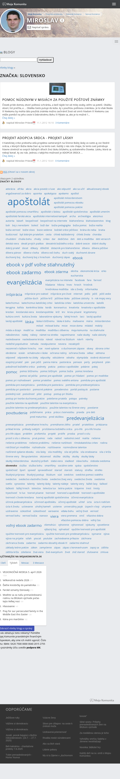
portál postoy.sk (79, 389)
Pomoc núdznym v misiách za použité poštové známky (53, 99)
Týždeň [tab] (13, 562)
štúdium (50, 474)
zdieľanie (26, 552)
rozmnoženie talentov (75, 447)
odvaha (70, 357)
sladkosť (69, 461)
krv (63, 312)
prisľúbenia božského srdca (57, 429)
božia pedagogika (61, 225)
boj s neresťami (20, 225)
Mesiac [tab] (25, 562)
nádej (25, 334)
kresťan (10, 312)
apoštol (75, 193)
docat (25, 248)
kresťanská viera (25, 312)
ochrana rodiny (58, 353)
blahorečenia (76, 220)
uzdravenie (12, 511)
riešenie (96, 438)
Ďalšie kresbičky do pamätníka (19, 585)
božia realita (96, 225)
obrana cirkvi (102, 348)
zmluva (104, 552)
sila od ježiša (71, 451)
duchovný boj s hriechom (36, 257)
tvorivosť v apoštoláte (93, 492)
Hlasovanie (9, 606)
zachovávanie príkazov (67, 538)
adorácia (10, 188)
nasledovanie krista (33, 339)
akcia (28, 188)
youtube (47, 538)
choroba (96, 234)
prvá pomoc (38, 438)
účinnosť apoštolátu (45, 502)
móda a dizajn (13, 330)
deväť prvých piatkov (32, 243)
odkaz (90, 353)
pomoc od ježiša (28, 375)
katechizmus (12, 302)
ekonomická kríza (89, 271)
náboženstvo (13, 334)
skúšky (66, 456)
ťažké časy (91, 483)
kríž (58, 312)
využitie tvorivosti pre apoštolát (88, 529)
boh (8, 225)
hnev (69, 284)
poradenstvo (61, 389)
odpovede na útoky (27, 357)
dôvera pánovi (13, 252)
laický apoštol (94, 316)
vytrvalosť (64, 529)
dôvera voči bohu (50, 252)
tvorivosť (50, 492)
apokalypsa (50, 193)
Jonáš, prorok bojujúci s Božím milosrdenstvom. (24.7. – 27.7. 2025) (21, 738)
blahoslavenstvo (95, 220)
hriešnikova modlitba (56, 289)
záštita (104, 547)
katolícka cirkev (63, 302)
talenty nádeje (60, 483)
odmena (100, 353)
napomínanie (67, 334)
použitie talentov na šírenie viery (67, 407)
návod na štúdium (65, 339)
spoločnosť (11, 470)
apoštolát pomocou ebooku (68, 202)
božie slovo (29, 229)
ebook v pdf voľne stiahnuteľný (40, 264)
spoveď (31, 470)
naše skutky (83, 334)
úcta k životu (12, 506)
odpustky (45, 357)
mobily (98, 325)
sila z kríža (105, 451)
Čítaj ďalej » (8, 117)
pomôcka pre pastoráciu (50, 384)
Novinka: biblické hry (90, 747)
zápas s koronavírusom (75, 547)
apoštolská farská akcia (18, 216)
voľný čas (96, 520)
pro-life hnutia (93, 429)
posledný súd (13, 394)
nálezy (33, 334)
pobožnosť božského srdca (20, 366)
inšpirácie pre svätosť (36, 293)
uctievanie (27, 506)
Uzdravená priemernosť (55, 732)
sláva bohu (82, 461)
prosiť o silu (83, 433)
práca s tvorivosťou (64, 412)
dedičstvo (63, 239)
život (67, 552)
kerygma (10, 307)
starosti (68, 470)
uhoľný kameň (43, 506)
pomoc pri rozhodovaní (18, 380)
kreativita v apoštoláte (93, 307)
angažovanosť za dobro (18, 193)
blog (108, 220)
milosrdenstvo (102, 321)
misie (65, 325)
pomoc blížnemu (29, 371)
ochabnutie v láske (37, 353)
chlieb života (83, 234)
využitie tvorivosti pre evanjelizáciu (25, 533)
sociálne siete (65, 465)
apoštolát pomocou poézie (68, 207)
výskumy (90, 524)
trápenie (79, 488)
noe (40, 348)
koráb (48, 307)
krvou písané (74, 312)
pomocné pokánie (42, 389)
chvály (37, 239)
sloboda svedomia (100, 461)
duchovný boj (13, 257)
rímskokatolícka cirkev (86, 442)
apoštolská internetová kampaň (50, 216)
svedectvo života (83, 479)
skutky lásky (87, 456)
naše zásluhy (99, 334)
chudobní (11, 239)
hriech (77, 284)
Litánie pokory (50, 749)
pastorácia (65, 362)
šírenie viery (12, 456)
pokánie (85, 366)
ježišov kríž (46, 298)
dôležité (44, 248)
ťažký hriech (22, 488)
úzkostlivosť (39, 511)
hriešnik (88, 284)
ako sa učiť (79, 188)
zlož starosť (78, 552)
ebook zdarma (56, 271)
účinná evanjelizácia (82, 497)
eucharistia (77, 275)
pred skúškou (56, 416)
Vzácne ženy (49, 717)
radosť (58, 438)
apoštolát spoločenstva (75, 211)
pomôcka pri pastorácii (18, 389)
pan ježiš (36, 362)
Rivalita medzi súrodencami (57, 738)
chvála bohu (25, 239)
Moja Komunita (35, 14)
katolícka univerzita (83, 302)
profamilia (40, 433)
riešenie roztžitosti (62, 442)
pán (27, 362)
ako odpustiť (64, 188)
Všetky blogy (6, 67)
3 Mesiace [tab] (38, 562)
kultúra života (29, 316)
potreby (83, 398)
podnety (41, 366)
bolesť (34, 225)
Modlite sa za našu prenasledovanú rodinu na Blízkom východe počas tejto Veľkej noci (22, 598)
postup (47, 394)
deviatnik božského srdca (59, 243)
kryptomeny (90, 312)
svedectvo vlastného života (33, 479)
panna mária (50, 362)
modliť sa (28, 330)
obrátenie (11, 353)
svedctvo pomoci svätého (89, 474)
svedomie (99, 479)
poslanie (94, 389)
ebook (78, 257)
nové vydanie (52, 348)
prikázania (101, 424)
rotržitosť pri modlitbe (18, 447)
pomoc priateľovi (42, 380)
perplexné (97, 362)
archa (73, 216)
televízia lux (49, 488)
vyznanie (96, 533)
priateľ (76, 424)
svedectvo (11, 479)
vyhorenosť (77, 524)
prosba (71, 433)
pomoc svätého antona (66, 380)
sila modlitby (55, 451)
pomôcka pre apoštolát (93, 380)
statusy (79, 470)
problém (27, 433)
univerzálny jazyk (73, 506)
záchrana (86, 538)
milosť (39, 325)
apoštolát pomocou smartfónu (22, 211)
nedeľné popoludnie (17, 343)
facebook (80, 280)
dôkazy (34, 248)
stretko (98, 470)
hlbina (60, 284)
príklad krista (13, 429)
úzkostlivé (25, 511)
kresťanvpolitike (44, 312)
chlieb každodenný (64, 234)
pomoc (11, 371)
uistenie (57, 506)
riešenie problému (39, 442)
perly (87, 362)
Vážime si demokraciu (17, 723)
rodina (103, 442)
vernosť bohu (13, 515)
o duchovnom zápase (73, 348)
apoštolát (28, 201)
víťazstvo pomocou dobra (74, 520)
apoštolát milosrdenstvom (68, 198)
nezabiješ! (74, 343)
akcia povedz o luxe (44, 188)
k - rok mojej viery (101, 298)
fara (89, 280)
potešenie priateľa (57, 398)
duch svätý (68, 252)
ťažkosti (10, 488)
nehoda (34, 343)
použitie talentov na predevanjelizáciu (26, 407)
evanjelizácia (24, 282)
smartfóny (50, 465)
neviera (62, 343)
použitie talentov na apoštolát (22, 403)
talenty (31, 483)
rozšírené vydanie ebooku (20, 451)
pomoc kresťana (84, 371)
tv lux (22, 492)
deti (73, 239)
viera (54, 516)
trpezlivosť (11, 492)
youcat (37, 538)
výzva (106, 533)
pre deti (90, 412)
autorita (10, 220)
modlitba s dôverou (58, 330)
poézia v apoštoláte (68, 366)
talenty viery (77, 483)
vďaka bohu (67, 511)
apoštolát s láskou (50, 211)
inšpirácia (14, 294)
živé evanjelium (54, 552)
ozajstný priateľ (14, 362)
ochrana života (77, 353)
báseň (20, 220)
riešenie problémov (16, 442)
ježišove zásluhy (80, 298)
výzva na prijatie (14, 538)
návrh (80, 339)
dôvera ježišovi (100, 248)
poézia (51, 366)
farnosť (97, 280)
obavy (90, 348)
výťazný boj (50, 529)
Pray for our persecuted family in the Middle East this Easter (23, 613)
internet (78, 293)
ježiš (94, 293)
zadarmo (31, 542)
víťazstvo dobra (95, 515)
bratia (102, 229)
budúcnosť (11, 234)
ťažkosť (103, 483)
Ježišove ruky (13, 717)
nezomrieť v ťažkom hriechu (21, 348)
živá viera (38, 552)
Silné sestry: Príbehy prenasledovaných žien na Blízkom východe (93, 724)
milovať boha (52, 325)
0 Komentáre (62, 156)
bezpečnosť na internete (53, 220)
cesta (48, 234)
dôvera (86, 248)
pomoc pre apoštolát (51, 375)
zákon (34, 547)
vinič (81, 515)
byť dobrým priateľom (31, 234)
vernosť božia (29, 515)
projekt (52, 433)
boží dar (44, 225)
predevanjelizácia (85, 418)
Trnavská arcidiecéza (54, 14)
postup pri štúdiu (63, 394)
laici (82, 316)
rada (49, 438)
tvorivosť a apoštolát (68, 492)
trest (88, 488)
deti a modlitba (85, 239)
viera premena (69, 515)
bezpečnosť (32, 220)
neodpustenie (48, 343)
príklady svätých (31, 429)
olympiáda (82, 357)
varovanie (53, 511)
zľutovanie (92, 552)
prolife (61, 433)
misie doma (76, 325)
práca (48, 412)
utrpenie (106, 506)
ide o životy (77, 289)
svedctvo (68, 474)
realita (85, 438)
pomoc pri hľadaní (74, 375)
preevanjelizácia (14, 424)
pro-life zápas (13, 433)
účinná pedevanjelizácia (19, 502)
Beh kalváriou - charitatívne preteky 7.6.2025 (19, 747)
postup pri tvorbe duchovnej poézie (25, 398)
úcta (89, 502)
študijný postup (35, 474)
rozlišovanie (54, 447)
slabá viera (57, 461)
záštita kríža (12, 552)
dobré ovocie (83, 243)
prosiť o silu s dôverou (18, 438)
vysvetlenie (103, 524)
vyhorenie (63, 524)
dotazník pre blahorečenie (65, 248)
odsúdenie (58, 357)
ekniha (74, 271)
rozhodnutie (38, 447)
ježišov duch (31, 298)
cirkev (46, 239)
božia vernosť (13, 229)
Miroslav (42, 20)
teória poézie (65, 488)
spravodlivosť (45, 470)
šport (22, 470)
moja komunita (79, 330)
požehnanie (36, 412)
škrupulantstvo (29, 456)
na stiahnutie (97, 330)
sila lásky (41, 451)
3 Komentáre (62, 122)
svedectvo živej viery (61, 479)
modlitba (41, 330)
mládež (89, 325)
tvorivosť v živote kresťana (20, 497)
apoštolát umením (100, 211)
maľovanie (78, 321)
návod (49, 339)
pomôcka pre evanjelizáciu (20, 384)
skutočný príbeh (40, 461)
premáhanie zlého (60, 424)
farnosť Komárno (92, 14)
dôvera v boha (31, 252)
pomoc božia (66, 371)
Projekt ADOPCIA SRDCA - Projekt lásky (37, 133)
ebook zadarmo (23, 272)
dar (54, 239)
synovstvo (19, 483)
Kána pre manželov (13, 619)
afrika (20, 188)
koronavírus (60, 307)
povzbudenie (16, 412)
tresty (96, 488)
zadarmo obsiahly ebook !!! (52, 542)
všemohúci (50, 524)
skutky (75, 456)
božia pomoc (80, 225)
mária (89, 321)
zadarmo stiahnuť (79, 542)
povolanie (93, 407)
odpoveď (10, 357)
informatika (91, 289)
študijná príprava (15, 474)
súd (60, 474)
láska (29, 321)
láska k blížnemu (45, 321)
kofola (20, 307)
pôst (39, 394)
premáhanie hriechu (37, 424)
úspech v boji (92, 506)
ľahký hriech (71, 316)
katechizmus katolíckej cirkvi (37, 302)
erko (103, 271)
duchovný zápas (61, 257)
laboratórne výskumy (50, 316)
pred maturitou (38, 416)
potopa (73, 398)
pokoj (95, 366)
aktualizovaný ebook (98, 188)
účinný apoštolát (67, 502)
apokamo (64, 193)
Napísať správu (38, 27)
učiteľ (82, 502)
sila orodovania (89, 451)
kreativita (74, 307)
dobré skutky (99, 243)
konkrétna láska (34, 307)
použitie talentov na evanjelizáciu (58, 403)
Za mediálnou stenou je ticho (94, 733)
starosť (58, 470)
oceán (22, 353)
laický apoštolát (14, 321)
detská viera (12, 243)
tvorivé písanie (35, 492)
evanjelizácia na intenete (59, 280)
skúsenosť (45, 456)
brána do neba (88, 229)
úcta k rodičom (102, 502)
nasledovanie (13, 339)
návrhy (89, 339)
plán (107, 362)
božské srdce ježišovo (66, 229)
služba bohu (35, 465)
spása (78, 465)
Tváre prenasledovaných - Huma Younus (19, 756)
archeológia (84, 216)
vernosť (94, 511)
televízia (36, 488)
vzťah (29, 538)
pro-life (79, 429)
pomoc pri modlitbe (97, 375)
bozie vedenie (44, 229)
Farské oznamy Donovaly (16, 589)
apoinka (37, 193)
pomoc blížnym (48, 371)
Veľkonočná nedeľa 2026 (16, 580)
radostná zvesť (72, 438)
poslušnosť (29, 394)
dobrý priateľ (13, 248)
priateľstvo (88, 424)
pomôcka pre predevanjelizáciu (83, 384)
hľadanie (50, 284)
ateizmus (98, 216)
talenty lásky (43, 483)
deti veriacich (103, 239)
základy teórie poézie (17, 547)
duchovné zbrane (85, 252)
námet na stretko (49, 334)
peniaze (77, 362)
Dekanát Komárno (74, 14)
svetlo (9, 483)
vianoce (43, 515)
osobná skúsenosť (100, 357)
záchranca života (15, 542)
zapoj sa (94, 547)
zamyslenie (46, 547)
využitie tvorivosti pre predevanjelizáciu (67, 533)
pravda (80, 412)
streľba (88, 470)
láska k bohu (64, 321)
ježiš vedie (105, 293)
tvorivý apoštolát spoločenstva (52, 497)
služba (23, 465)
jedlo (87, 293)
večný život (82, 511)
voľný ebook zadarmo (24, 525)
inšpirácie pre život (60, 293)
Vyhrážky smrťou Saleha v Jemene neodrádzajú (93, 740)
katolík (100, 302)
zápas (57, 547)
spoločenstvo (91, 465)
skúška (56, 456)
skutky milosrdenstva (17, 461)
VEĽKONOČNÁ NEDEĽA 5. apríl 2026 (22, 572)
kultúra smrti (13, 316)
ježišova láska (62, 298)
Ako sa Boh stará (51, 743)
